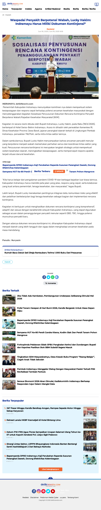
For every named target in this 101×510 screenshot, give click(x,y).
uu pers (63, 497)
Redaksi (25, 497)
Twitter (49, 492)
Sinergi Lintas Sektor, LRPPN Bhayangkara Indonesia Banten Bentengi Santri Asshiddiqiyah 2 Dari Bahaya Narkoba (42, 445)
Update (59, 171)
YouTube (55, 492)
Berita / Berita (89, 9)
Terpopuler (16, 9)
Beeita (67, 9)
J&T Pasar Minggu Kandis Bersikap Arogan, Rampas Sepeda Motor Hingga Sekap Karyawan (44, 409)
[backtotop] (50, 479)
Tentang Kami (64, 491)
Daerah (7, 262)
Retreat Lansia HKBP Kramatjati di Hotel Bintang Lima (33, 420)
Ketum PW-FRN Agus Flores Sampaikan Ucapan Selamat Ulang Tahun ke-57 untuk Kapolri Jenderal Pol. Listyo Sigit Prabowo (44, 433)
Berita (76, 9)
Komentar (50, 283)
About (68, 490)
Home (5, 9)
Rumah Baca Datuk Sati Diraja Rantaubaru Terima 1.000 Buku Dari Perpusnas (43, 252)
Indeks (28, 9)
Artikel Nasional (52, 9)
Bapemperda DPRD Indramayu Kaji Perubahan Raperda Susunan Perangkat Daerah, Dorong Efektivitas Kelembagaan (39, 457)
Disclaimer (34, 497)
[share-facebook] (44, 277)
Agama (38, 9)
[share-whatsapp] (52, 277)
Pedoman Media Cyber (49, 497)
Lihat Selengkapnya (50, 469)
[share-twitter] (48, 277)
